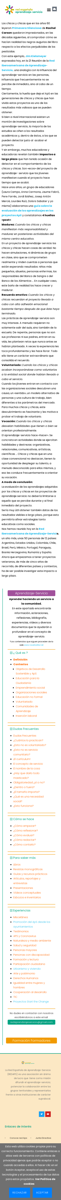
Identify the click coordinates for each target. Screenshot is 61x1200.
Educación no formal (29, 697)
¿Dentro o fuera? (24, 787)
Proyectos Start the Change (31, 1001)
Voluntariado (24, 702)
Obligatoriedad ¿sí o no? (29, 782)
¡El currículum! (21, 759)
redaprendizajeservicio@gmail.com (31, 1022)
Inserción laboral (26, 716)
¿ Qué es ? (20, 653)
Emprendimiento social (30, 688)
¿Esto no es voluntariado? (29, 745)
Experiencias (21, 910)
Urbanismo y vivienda (27, 969)
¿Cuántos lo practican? (28, 740)
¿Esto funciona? (23, 806)
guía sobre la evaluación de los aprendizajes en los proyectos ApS (27, 210)
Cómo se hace (23, 819)
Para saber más (24, 858)
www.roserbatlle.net (33, 645)
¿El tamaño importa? (26, 792)
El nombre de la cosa (26, 768)
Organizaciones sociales (31, 692)
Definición (20, 659)
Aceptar (42, 1192)
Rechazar (20, 1192)
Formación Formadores (31, 1040)
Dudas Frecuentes (26, 729)
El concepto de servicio (28, 764)
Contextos (20, 664)
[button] (49, 10)
